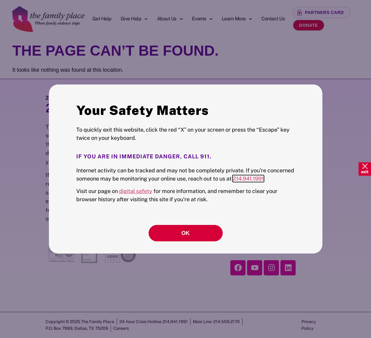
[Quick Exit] (365, 169)
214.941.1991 (248, 178)
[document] (185, 169)
